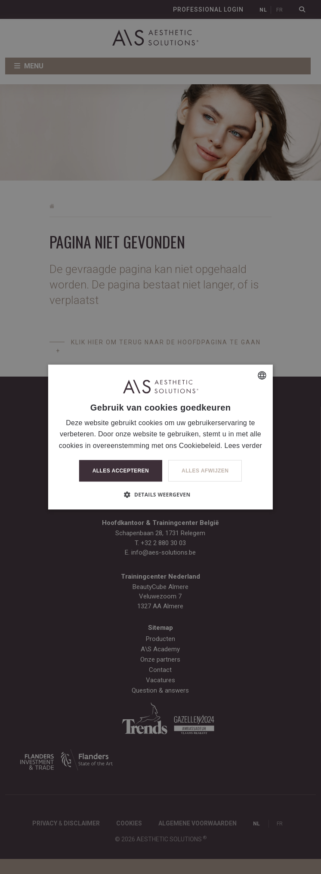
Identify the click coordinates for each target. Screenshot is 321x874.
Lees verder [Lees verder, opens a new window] (243, 445)
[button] (160, 494)
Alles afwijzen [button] (205, 471)
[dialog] (160, 437)
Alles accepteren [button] (121, 471)
